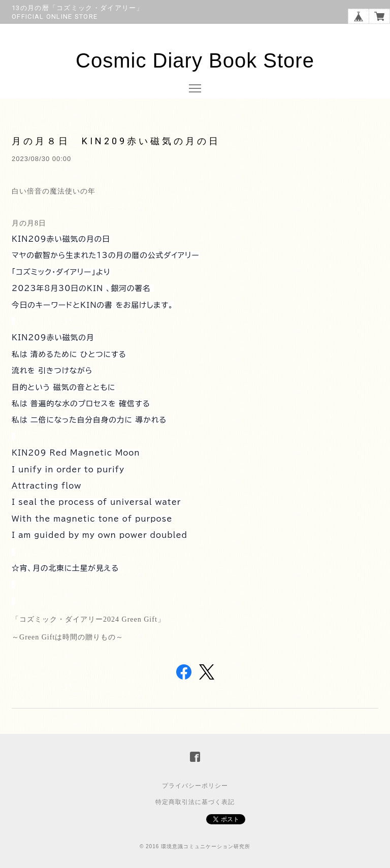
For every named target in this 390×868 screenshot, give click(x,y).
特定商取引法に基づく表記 (195, 802)
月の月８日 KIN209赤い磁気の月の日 (116, 141)
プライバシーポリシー (195, 785)
